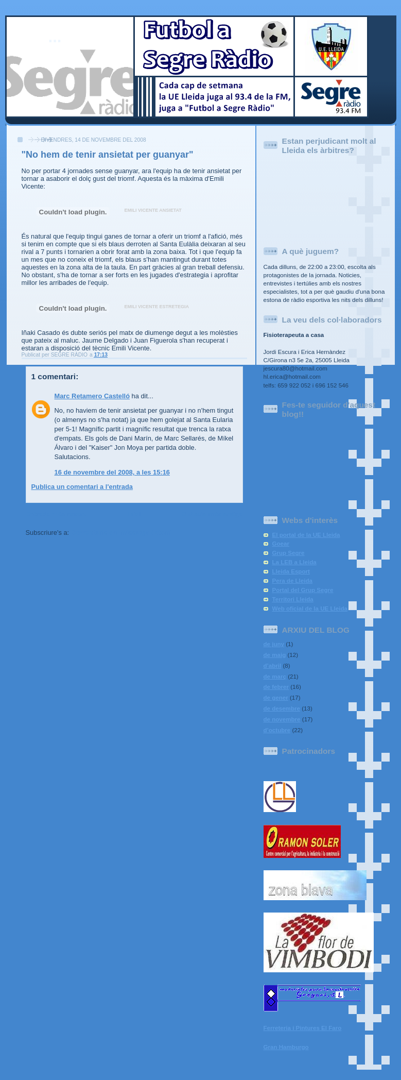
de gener (276, 698)
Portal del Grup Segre (303, 590)
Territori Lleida (292, 599)
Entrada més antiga (212, 514)
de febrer (276, 687)
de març (275, 676)
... (55, 37)
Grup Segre (288, 553)
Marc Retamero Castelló (92, 396)
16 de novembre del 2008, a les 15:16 (112, 472)
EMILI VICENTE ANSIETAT (153, 210)
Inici (134, 514)
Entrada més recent (56, 514)
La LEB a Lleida (294, 562)
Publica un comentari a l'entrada (82, 487)
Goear (280, 544)
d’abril (273, 666)
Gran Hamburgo (286, 1047)
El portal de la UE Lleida (306, 535)
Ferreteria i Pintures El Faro (303, 1028)
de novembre (282, 719)
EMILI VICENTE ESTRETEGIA (157, 306)
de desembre (282, 708)
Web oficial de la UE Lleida (309, 608)
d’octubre (277, 730)
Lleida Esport (291, 571)
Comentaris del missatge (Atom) (121, 532)
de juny (274, 644)
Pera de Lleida (292, 581)
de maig (275, 655)
